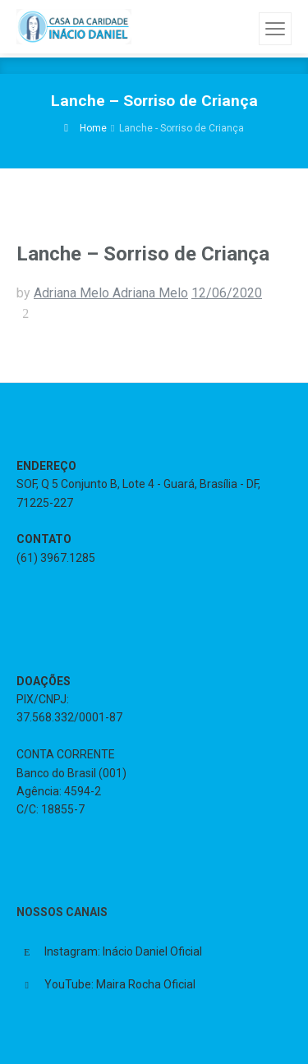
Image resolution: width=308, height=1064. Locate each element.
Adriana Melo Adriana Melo (111, 293)
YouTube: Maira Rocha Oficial (119, 984)
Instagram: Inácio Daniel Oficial (123, 951)
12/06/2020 (226, 293)
